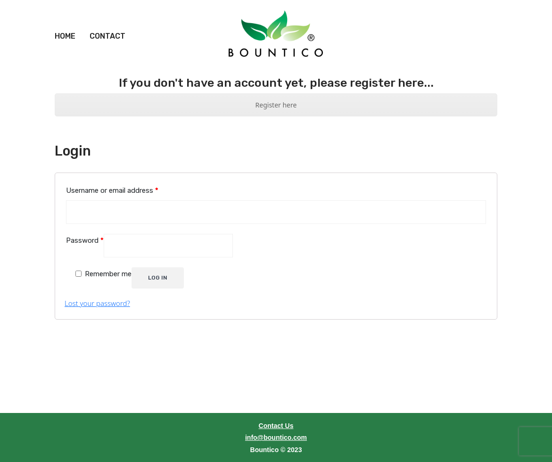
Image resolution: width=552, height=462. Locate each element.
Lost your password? (97, 292)
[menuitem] (65, 26)
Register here (276, 94)
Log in (157, 267)
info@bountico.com (276, 427)
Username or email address (112, 180)
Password (85, 230)
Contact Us (276, 415)
